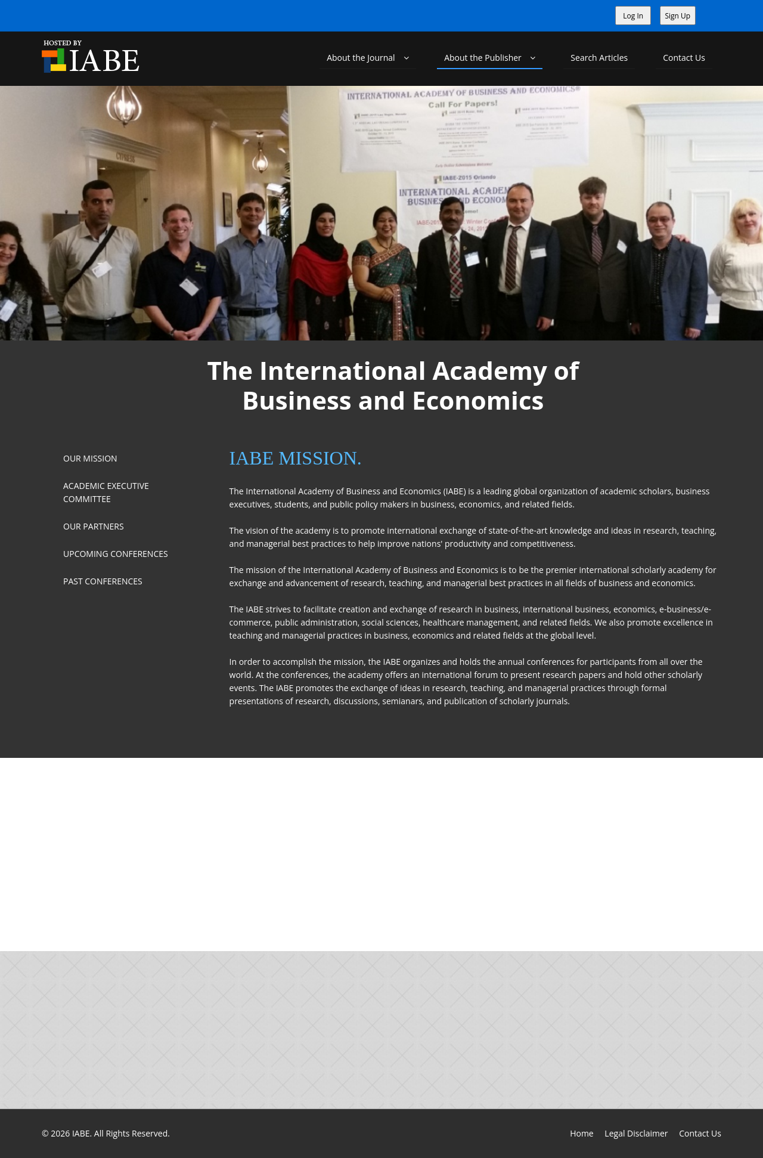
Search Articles (599, 57)
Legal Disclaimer (636, 1133)
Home (582, 1133)
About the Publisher (489, 57)
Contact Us (684, 57)
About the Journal (368, 57)
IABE (81, 1133)
